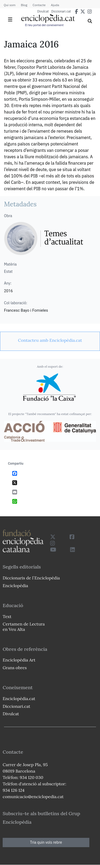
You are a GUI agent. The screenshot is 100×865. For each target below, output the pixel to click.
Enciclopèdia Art (19, 660)
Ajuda (55, 5)
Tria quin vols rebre (46, 842)
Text (7, 616)
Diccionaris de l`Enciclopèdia (31, 577)
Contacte (39, 5)
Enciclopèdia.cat (19, 698)
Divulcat (43, 11)
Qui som (9, 5)
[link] (50, 340)
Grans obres (15, 667)
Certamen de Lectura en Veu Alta (24, 626)
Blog (24, 5)
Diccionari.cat (61, 11)
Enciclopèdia (15, 585)
